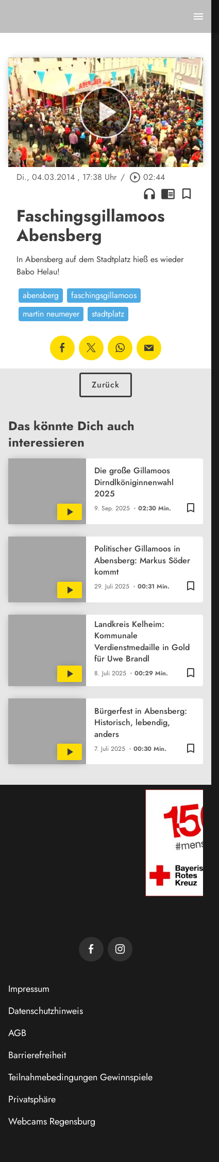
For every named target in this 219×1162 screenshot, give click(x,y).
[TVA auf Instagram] (120, 949)
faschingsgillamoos (104, 295)
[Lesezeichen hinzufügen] (186, 194)
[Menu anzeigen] (198, 16)
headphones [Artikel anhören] (149, 194)
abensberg (41, 295)
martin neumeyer (51, 314)
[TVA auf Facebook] (91, 949)
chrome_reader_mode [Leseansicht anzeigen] (168, 194)
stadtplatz (108, 314)
